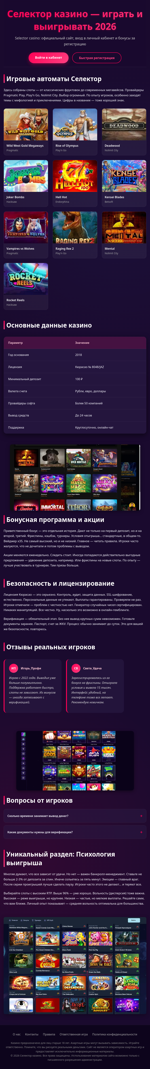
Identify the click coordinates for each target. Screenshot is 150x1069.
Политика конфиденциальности (114, 1034)
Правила (49, 1034)
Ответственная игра (74, 1034)
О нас (17, 1034)
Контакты (31, 1034)
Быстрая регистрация (97, 58)
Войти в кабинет (48, 57)
